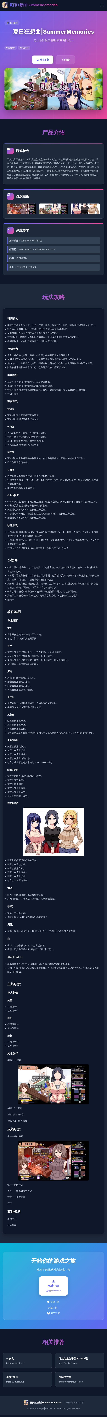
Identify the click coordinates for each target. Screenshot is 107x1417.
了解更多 (65, 59)
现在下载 (43, 59)
